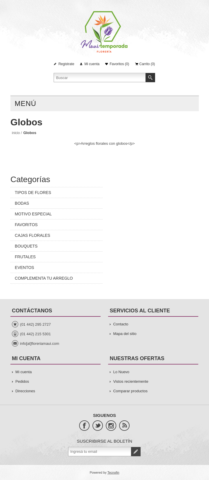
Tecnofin (113, 472)
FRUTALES (25, 256)
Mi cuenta (91, 64)
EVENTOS (24, 267)
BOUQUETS (26, 246)
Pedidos (22, 381)
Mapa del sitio (124, 333)
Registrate (66, 64)
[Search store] (100, 77)
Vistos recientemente (130, 381)
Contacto (120, 324)
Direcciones (25, 391)
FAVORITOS (26, 224)
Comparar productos (130, 391)
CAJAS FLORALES (32, 235)
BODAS (22, 203)
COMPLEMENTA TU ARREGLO (44, 278)
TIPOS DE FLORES (33, 192)
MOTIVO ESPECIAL (33, 214)
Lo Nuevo (121, 372)
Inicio (16, 133)
